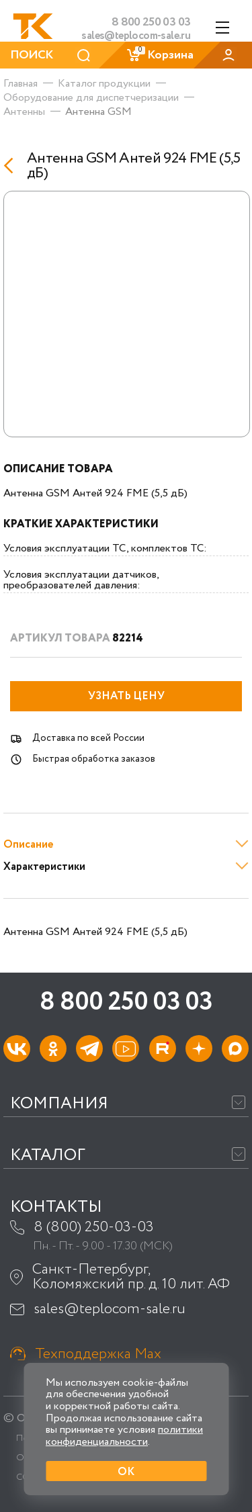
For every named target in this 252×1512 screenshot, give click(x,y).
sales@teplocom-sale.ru (135, 36)
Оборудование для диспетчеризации (91, 97)
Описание (28, 844)
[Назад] (11, 165)
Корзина (160, 55)
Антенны (24, 112)
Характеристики (44, 867)
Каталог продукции (104, 83)
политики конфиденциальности (124, 1436)
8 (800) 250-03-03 (94, 1227)
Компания (59, 1104)
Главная (20, 83)
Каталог (47, 1155)
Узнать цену (126, 696)
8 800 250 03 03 (126, 1002)
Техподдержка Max (98, 1354)
